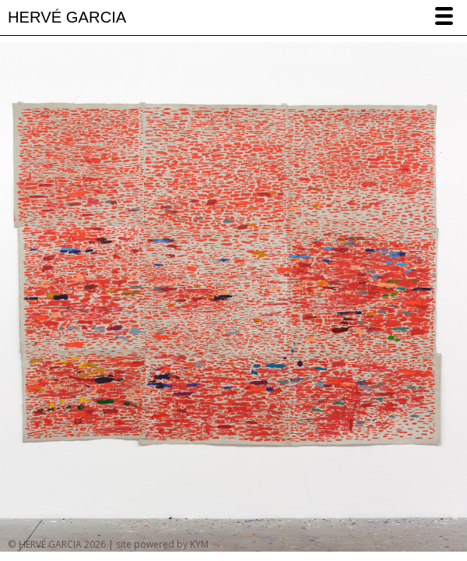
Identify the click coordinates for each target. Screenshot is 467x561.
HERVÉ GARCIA (67, 17)
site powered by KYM (162, 544)
